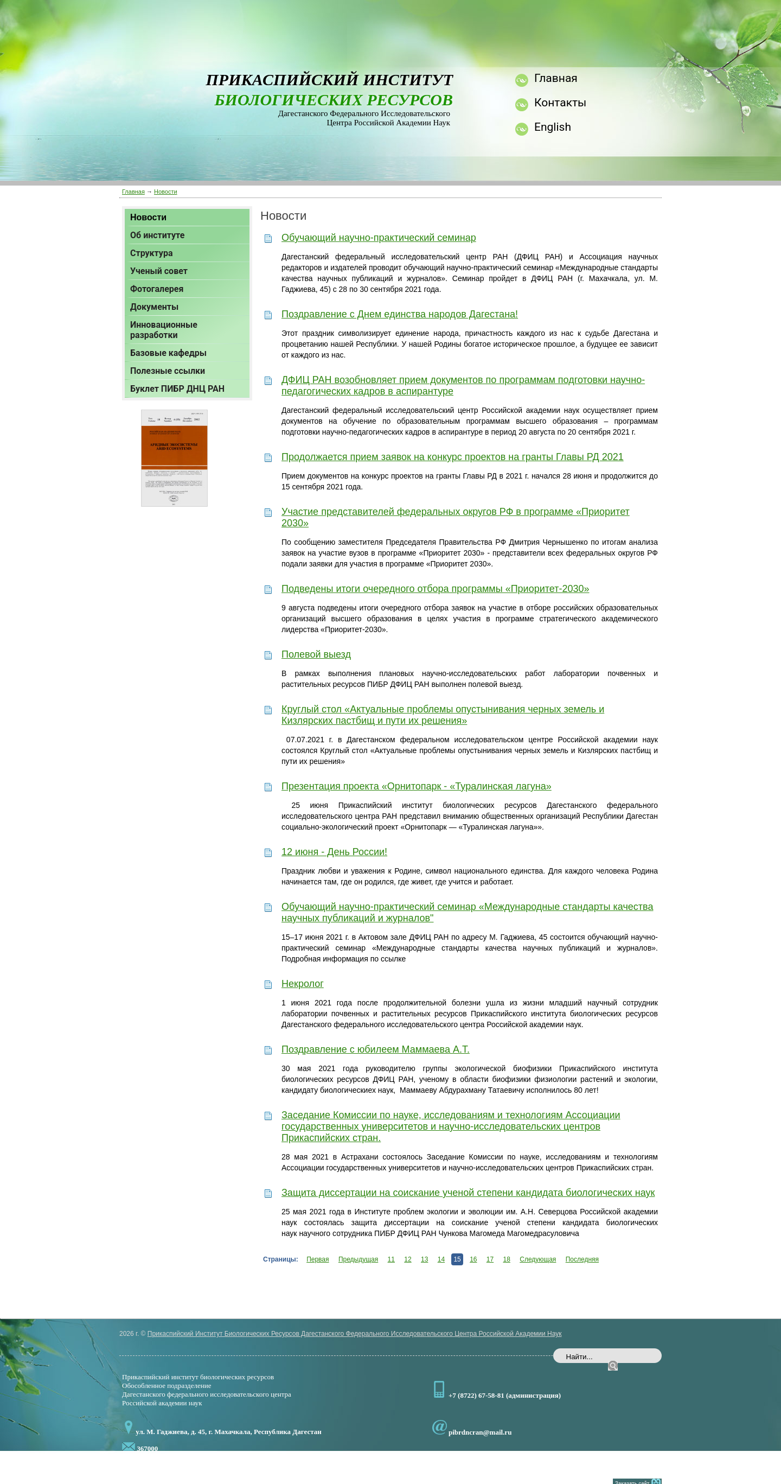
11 (391, 1259)
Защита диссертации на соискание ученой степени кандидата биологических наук (468, 1192)
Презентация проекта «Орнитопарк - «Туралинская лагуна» (416, 786)
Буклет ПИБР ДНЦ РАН (177, 389)
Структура (151, 253)
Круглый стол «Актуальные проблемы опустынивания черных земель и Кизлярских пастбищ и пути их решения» (442, 715)
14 (441, 1259)
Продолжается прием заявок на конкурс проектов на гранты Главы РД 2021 (452, 456)
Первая (317, 1259)
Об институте (157, 235)
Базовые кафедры (168, 353)
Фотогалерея (156, 289)
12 (407, 1259)
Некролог (302, 983)
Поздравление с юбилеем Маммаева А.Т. (375, 1049)
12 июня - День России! (334, 851)
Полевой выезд (316, 654)
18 (506, 1259)
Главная (133, 191)
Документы (154, 307)
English (552, 126)
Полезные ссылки (167, 371)
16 (473, 1259)
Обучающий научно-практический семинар (378, 237)
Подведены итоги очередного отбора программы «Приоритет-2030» (435, 588)
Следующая (538, 1259)
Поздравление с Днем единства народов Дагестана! (399, 314)
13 (424, 1259)
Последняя (582, 1259)
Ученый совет (159, 271)
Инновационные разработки (163, 330)
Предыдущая (358, 1259)
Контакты (560, 102)
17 (490, 1259)
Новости (165, 191)
